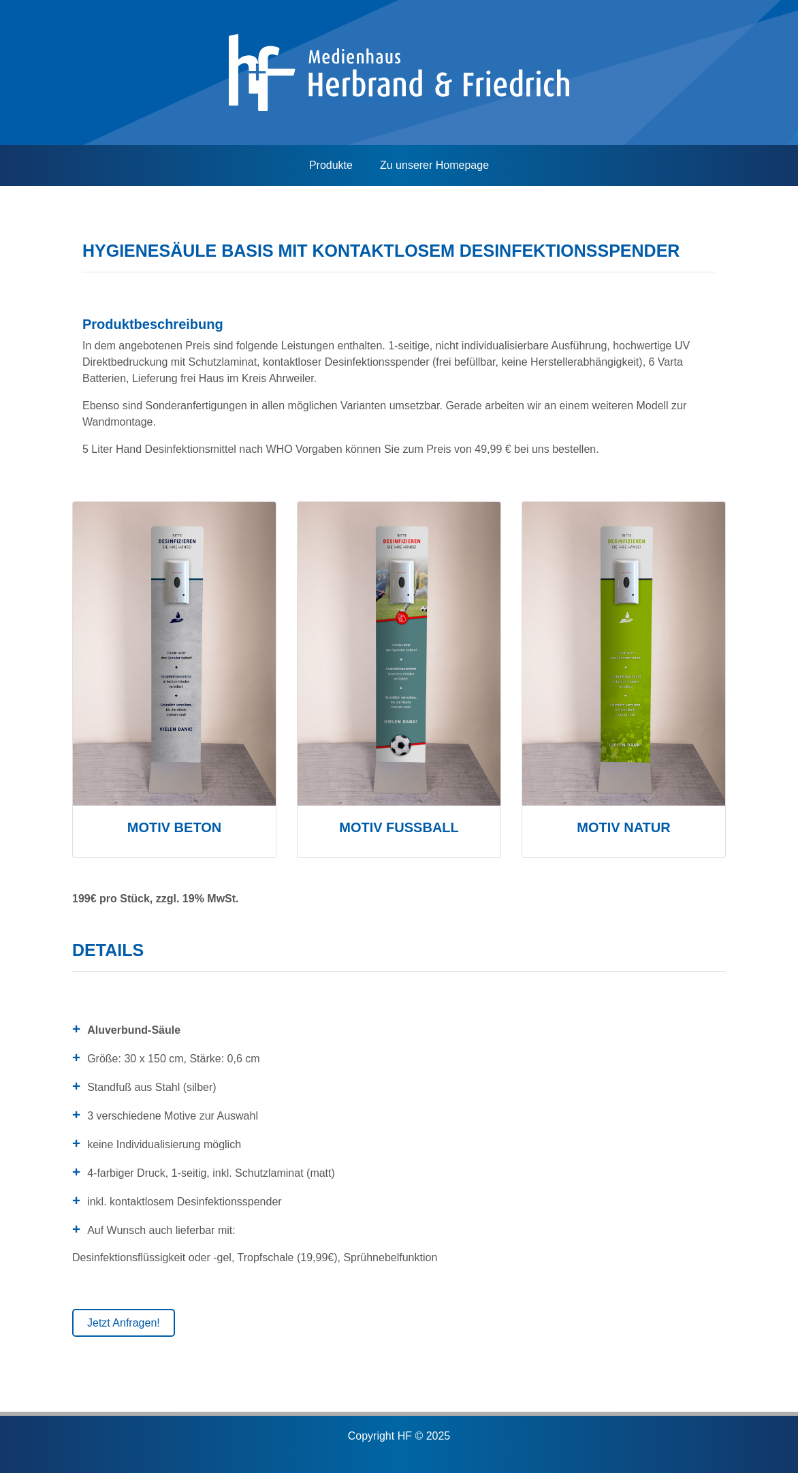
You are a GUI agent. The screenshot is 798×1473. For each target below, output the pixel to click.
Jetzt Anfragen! (123, 1323)
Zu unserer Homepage (434, 165)
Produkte (331, 165)
